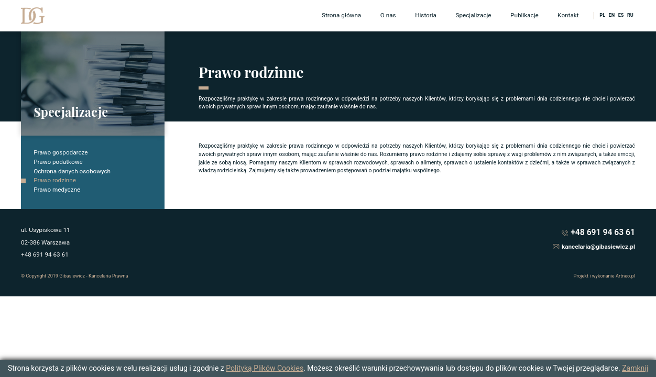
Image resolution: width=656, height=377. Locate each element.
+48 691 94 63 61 (603, 232)
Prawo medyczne (57, 189)
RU (630, 15)
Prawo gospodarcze (61, 152)
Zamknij (635, 368)
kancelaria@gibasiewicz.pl (598, 246)
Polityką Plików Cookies (264, 368)
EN (612, 15)
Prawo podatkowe (58, 161)
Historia (425, 15)
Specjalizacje (473, 15)
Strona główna (341, 15)
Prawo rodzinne (55, 180)
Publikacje (524, 15)
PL (602, 15)
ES (621, 15)
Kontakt (567, 15)
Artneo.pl (625, 276)
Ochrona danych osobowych (72, 171)
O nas (388, 15)
